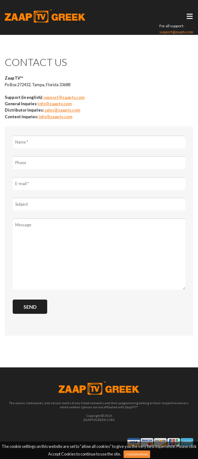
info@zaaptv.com (55, 103)
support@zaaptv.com (176, 32)
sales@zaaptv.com (62, 110)
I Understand (136, 454)
